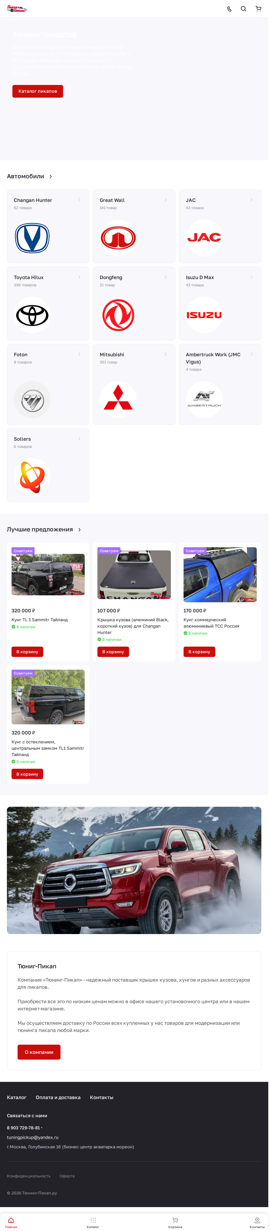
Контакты (102, 1097)
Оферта (67, 1175)
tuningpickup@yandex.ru (32, 1137)
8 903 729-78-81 (23, 1127)
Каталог (17, 1097)
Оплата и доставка (58, 1097)
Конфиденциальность (28, 1175)
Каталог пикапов (37, 91)
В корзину (27, 651)
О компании (39, 1052)
